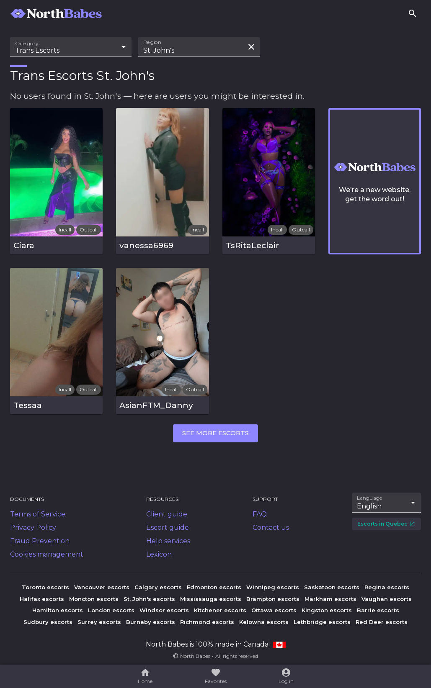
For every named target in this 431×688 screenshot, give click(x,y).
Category (27, 43)
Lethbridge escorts (322, 622)
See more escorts (215, 433)
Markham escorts (330, 599)
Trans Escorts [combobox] (37, 50)
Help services (168, 541)
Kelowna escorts (264, 622)
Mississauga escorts (210, 599)
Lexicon (159, 554)
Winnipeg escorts (272, 587)
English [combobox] (369, 506)
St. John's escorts (149, 599)
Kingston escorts (327, 610)
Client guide (166, 514)
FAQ (260, 514)
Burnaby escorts (150, 622)
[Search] (412, 13)
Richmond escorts (207, 622)
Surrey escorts (99, 622)
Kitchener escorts (220, 610)
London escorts (111, 610)
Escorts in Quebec (386, 524)
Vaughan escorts (386, 599)
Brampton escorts (272, 599)
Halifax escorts (42, 599)
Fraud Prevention (40, 541)
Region (152, 42)
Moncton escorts (94, 599)
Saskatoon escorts (331, 587)
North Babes (195, 656)
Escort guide (167, 527)
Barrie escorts (378, 610)
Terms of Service (37, 514)
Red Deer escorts (382, 622)
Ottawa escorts (274, 610)
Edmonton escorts (214, 587)
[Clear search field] (251, 47)
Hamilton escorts (57, 610)
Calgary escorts (158, 587)
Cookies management (46, 554)
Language (370, 498)
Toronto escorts (45, 587)
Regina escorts (386, 587)
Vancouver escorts (101, 587)
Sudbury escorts (47, 622)
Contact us (271, 527)
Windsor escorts (164, 610)
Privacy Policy (33, 527)
